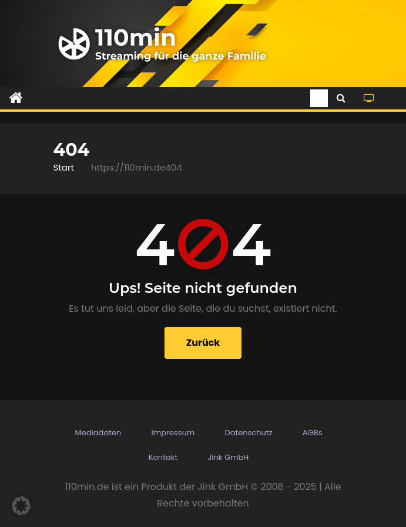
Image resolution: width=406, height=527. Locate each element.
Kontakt (163, 457)
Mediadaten (98, 432)
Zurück (203, 342)
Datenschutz (248, 432)
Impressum (173, 432)
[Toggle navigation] (319, 98)
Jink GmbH (228, 457)
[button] (341, 98)
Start (63, 167)
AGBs (313, 432)
